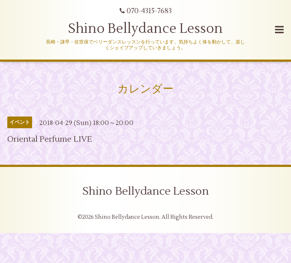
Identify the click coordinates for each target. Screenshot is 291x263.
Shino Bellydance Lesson (145, 28)
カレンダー (145, 89)
